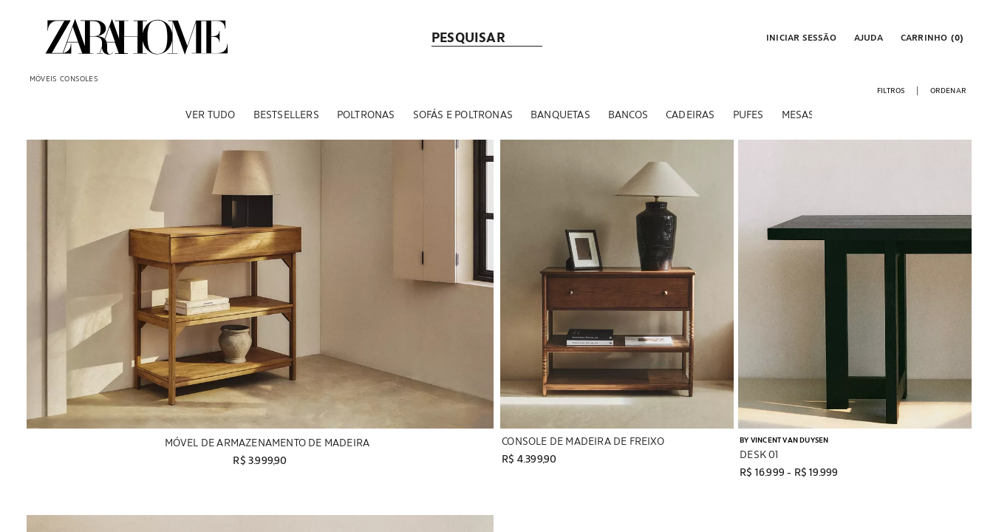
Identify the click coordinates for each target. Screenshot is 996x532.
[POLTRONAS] (366, 117)
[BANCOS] (628, 117)
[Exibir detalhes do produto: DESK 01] (855, 287)
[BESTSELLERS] (286, 117)
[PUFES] (748, 117)
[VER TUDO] (210, 117)
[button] (799, 37)
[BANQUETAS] (560, 117)
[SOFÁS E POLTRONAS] (463, 117)
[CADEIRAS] (690, 117)
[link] (136, 37)
